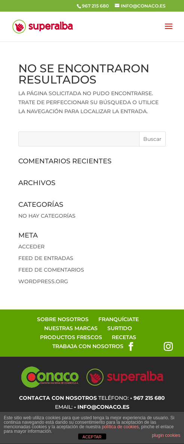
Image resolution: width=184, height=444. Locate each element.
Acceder (31, 246)
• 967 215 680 (147, 398)
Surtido (119, 328)
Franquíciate (118, 319)
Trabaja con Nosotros (87, 346)
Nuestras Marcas (71, 328)
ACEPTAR (91, 437)
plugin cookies (166, 435)
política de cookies (120, 426)
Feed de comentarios (51, 269)
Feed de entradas (45, 258)
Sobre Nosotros (63, 319)
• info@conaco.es (101, 407)
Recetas (124, 337)
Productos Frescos (71, 337)
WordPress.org (43, 281)
